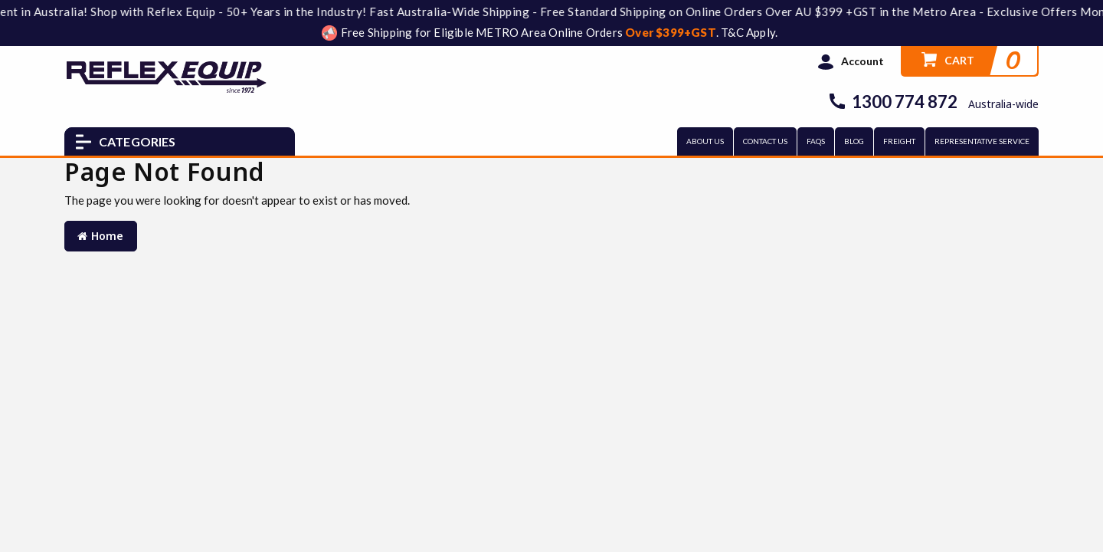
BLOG (854, 141)
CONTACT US (765, 141)
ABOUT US (705, 141)
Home (100, 235)
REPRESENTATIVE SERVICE (981, 141)
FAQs (816, 141)
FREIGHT (899, 141)
